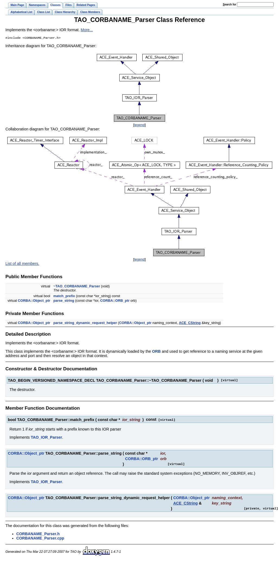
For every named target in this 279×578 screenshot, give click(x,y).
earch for (229, 4)
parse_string (63, 301)
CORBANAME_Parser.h (38, 534)
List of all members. (22, 264)
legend (139, 125)
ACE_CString (190, 323)
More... (87, 30)
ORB (156, 352)
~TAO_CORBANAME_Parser (76, 287)
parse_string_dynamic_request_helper (85, 323)
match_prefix (64, 296)
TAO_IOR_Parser (46, 437)
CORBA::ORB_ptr (115, 301)
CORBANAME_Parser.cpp (40, 538)
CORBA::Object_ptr (34, 301)
